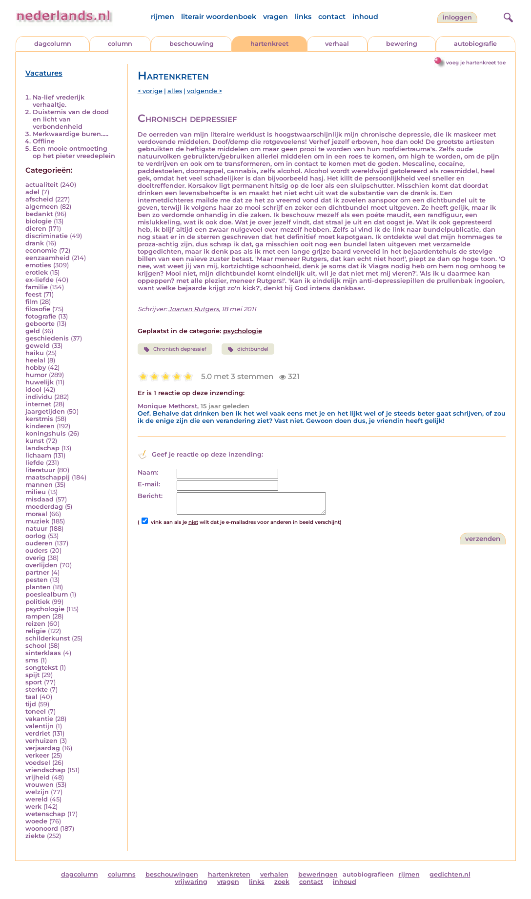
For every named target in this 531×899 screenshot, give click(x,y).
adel (32, 192)
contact (332, 16)
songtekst (41, 667)
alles (174, 91)
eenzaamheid (47, 257)
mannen (39, 484)
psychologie (44, 609)
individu (38, 396)
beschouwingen (171, 874)
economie (41, 250)
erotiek (36, 272)
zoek (281, 881)
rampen (37, 616)
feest (33, 294)
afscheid (39, 199)
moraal (36, 514)
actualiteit (41, 184)
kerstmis (39, 418)
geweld (37, 345)
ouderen (39, 543)
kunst (34, 440)
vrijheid (37, 777)
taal (31, 696)
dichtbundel (247, 349)
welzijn (37, 792)
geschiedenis (47, 338)
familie (36, 287)
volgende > (204, 91)
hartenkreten (229, 874)
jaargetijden (45, 411)
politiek (37, 601)
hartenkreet (269, 43)
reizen (35, 623)
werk (33, 806)
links (303, 16)
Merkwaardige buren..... (70, 134)
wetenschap (45, 814)
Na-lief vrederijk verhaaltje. (58, 101)
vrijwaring (191, 881)
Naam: (148, 472)
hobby (35, 367)
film (31, 301)
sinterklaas (43, 653)
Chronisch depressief (174, 349)
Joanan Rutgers (193, 309)
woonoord (41, 828)
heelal (35, 360)
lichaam (38, 455)
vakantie (39, 718)
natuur (36, 528)
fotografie (40, 316)
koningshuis (45, 433)
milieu (35, 492)
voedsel (37, 762)
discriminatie (46, 236)
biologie (38, 221)
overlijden (41, 565)
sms (32, 660)
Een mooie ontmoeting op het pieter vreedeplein (74, 152)
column (120, 43)
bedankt (39, 214)
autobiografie (475, 43)
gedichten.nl (449, 874)
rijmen (162, 16)
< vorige (150, 91)
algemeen (41, 206)
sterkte (36, 689)
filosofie (37, 309)
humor (36, 375)
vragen (275, 16)
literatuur (40, 470)
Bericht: (150, 495)
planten (38, 587)
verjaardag (42, 748)
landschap (42, 448)
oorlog (35, 535)
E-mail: (149, 484)
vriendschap (45, 770)
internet (38, 404)
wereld (36, 799)
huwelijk (39, 382)
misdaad (39, 499)
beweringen (318, 874)
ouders (36, 550)
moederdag (44, 506)
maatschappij (47, 477)
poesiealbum (46, 594)
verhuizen (41, 740)
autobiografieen (368, 874)
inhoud (365, 16)
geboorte (40, 323)
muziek (37, 521)
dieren (35, 228)
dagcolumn (52, 43)
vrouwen (39, 784)
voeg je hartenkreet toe (476, 63)
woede (36, 821)
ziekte (35, 835)
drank (34, 243)
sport (33, 682)
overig (35, 557)
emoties (38, 265)
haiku (34, 353)
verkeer (37, 755)
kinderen (40, 426)
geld (32, 331)
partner (37, 572)
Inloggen (457, 17)
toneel (35, 711)
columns (122, 874)
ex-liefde (39, 279)
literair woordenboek (218, 16)
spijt (32, 675)
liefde (34, 462)
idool (33, 389)
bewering (401, 43)
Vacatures (43, 73)
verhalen (274, 874)
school (35, 645)
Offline (44, 141)
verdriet (37, 733)
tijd (30, 704)
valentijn (39, 726)
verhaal (337, 43)
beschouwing (191, 43)
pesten (36, 579)
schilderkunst (47, 638)
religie (35, 631)
